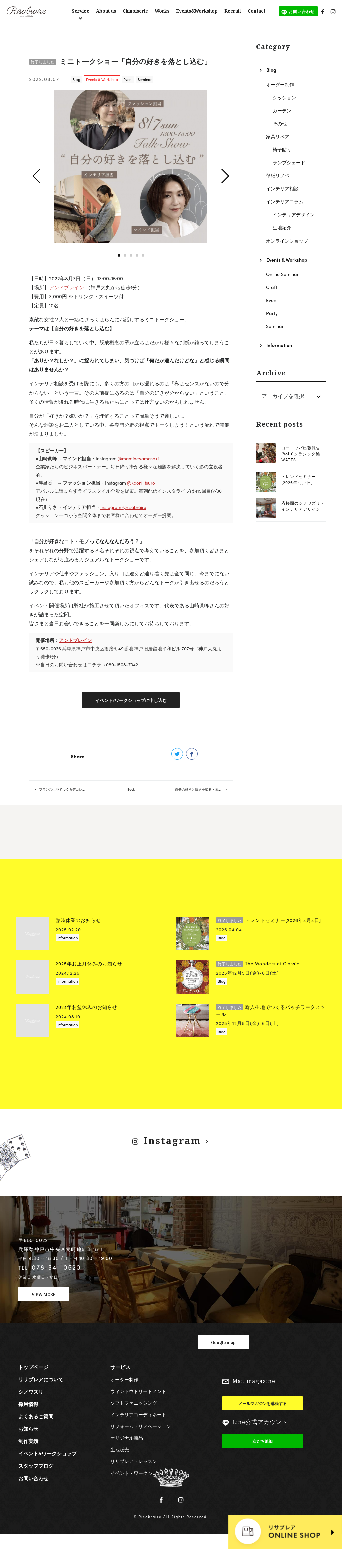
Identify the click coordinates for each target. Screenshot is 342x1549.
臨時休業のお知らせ (78, 934)
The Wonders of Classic (257, 977)
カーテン (282, 110)
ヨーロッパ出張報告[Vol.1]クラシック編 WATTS (300, 454)
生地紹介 (282, 227)
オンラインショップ (287, 240)
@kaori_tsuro (141, 483)
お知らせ (28, 1442)
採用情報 (28, 1417)
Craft (271, 287)
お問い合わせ (33, 1492)
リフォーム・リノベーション (140, 1439)
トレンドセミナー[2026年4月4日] (298, 479)
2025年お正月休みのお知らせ (89, 977)
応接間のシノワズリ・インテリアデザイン (303, 506)
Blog (76, 79)
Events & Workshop (102, 79)
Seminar (145, 79)
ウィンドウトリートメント (138, 1404)
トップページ (33, 1380)
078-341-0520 (56, 1280)
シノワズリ (30, 1405)
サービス (120, 1380)
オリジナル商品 (126, 1451)
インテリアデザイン (294, 214)
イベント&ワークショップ (47, 1467)
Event (128, 79)
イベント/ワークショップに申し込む (131, 701)
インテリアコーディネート (138, 1428)
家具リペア (277, 136)
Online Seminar (282, 274)
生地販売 (119, 1463)
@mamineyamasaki (138, 458)
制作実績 (28, 1454)
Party (272, 313)
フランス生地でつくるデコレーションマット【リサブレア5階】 (68, 797)
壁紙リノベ (277, 175)
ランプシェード (289, 162)
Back (130, 797)
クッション (284, 97)
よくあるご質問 (35, 1430)
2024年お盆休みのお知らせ (86, 1021)
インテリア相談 (282, 188)
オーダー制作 (280, 84)
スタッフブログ (35, 1479)
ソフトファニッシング (133, 1416)
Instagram (171, 1154)
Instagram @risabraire (123, 507)
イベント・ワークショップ (138, 1486)
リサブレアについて (40, 1393)
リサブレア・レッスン (133, 1474)
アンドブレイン (66, 287)
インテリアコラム (284, 201)
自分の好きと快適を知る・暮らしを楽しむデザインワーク (204, 797)
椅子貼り (282, 149)
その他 (280, 123)
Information (279, 345)
